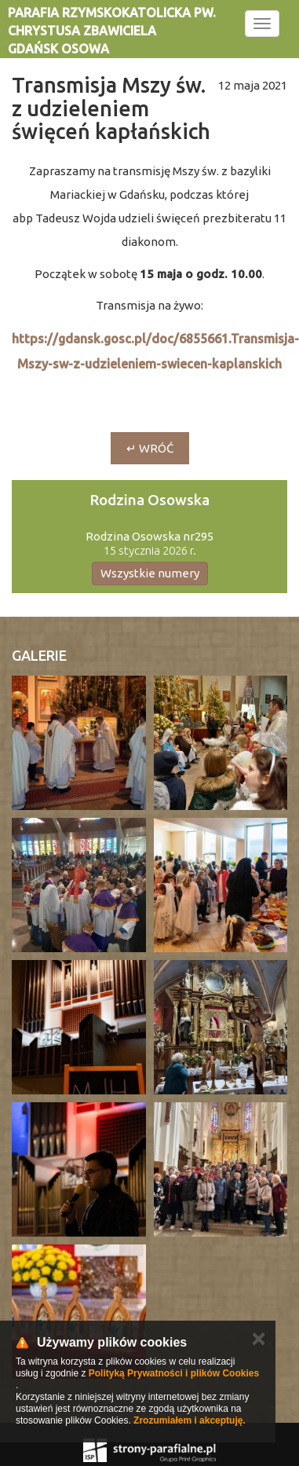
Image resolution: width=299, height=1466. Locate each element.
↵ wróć (149, 448)
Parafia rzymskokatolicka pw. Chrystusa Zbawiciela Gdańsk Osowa (112, 30)
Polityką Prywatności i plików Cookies (174, 1373)
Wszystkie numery (149, 573)
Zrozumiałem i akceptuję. (189, 1420)
